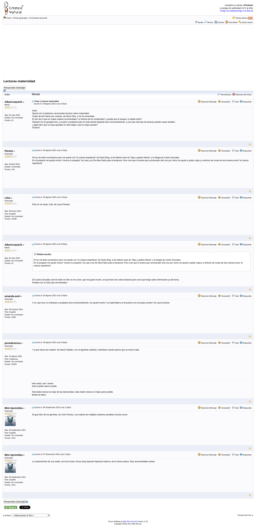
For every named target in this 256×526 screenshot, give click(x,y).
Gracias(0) (224, 102)
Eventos (219, 22)
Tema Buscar (224, 95)
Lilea (8, 197)
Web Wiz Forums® (130, 521)
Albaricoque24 (14, 101)
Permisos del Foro (245, 515)
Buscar (208, 22)
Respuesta (246, 102)
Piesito (10, 150)
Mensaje (36, 94)
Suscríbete (233, 22)
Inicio (9, 18)
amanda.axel (13, 296)
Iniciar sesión (247, 22)
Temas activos (241, 18)
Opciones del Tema (241, 95)
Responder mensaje (14, 88)
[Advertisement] (128, 53)
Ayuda (200, 22)
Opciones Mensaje (207, 102)
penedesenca (14, 343)
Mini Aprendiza (14, 408)
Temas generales (20, 18)
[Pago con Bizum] (245, 11)
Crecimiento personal (38, 18)
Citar (237, 102)
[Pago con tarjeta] (228, 11)
